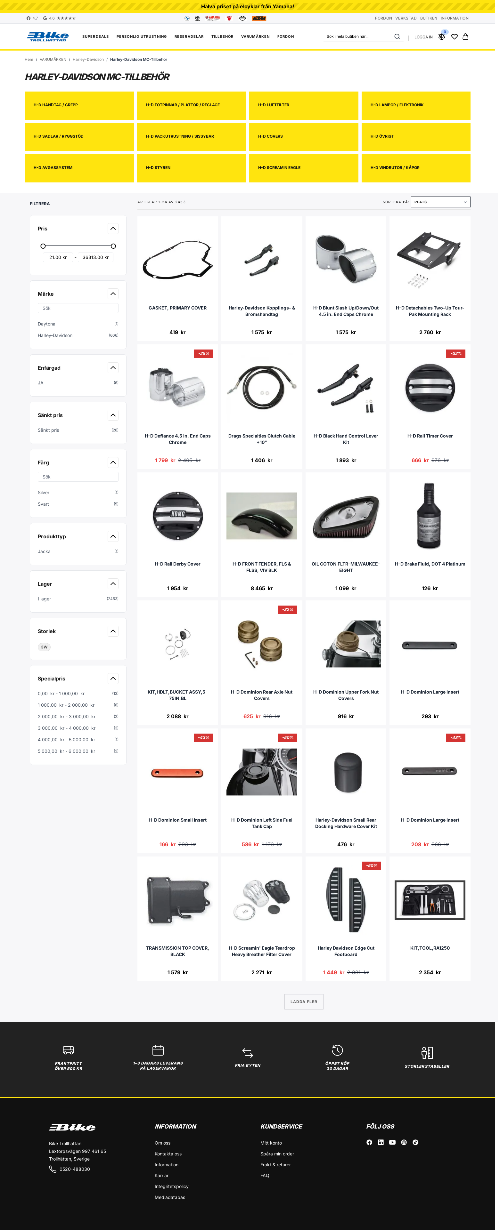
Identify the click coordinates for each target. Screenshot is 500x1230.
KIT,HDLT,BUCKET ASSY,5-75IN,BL (178, 695)
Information (455, 18)
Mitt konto (271, 1143)
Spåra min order (277, 1153)
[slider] (42, 246)
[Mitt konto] (423, 36)
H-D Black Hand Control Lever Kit (346, 439)
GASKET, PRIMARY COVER (178, 307)
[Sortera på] (441, 202)
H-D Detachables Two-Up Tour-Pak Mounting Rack (430, 311)
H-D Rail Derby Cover (178, 564)
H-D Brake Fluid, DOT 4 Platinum (430, 564)
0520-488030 (69, 1169)
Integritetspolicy (172, 1186)
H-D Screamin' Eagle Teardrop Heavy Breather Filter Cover (262, 951)
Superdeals (95, 36)
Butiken (429, 18)
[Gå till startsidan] (29, 59)
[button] (79, 201)
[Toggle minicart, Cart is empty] (465, 36)
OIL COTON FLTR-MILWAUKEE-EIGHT (346, 567)
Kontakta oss (168, 1153)
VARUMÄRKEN (255, 36)
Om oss (162, 1143)
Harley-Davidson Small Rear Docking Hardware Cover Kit (346, 823)
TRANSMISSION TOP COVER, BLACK (177, 951)
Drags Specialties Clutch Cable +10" (261, 439)
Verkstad (406, 18)
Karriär (161, 1175)
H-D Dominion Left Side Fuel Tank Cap (261, 823)
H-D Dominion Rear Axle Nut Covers (261, 695)
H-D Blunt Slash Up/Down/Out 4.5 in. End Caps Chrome (346, 311)
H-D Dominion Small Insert (178, 820)
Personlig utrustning (142, 36)
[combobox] (364, 36)
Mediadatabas (170, 1197)
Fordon (383, 18)
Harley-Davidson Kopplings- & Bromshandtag (262, 311)
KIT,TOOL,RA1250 (430, 948)
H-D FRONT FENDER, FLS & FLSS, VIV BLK (262, 567)
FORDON (285, 36)
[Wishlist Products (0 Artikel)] (454, 36)
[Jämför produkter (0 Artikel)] (442, 36)
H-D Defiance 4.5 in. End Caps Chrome (178, 439)
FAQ (264, 1175)
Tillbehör (222, 36)
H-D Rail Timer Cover (430, 435)
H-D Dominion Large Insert (430, 692)
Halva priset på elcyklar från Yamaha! (247, 6)
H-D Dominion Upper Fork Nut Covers (346, 695)
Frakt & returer (275, 1164)
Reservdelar (189, 36)
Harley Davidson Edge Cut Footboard (346, 951)
